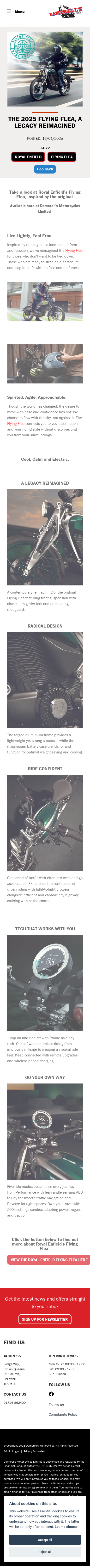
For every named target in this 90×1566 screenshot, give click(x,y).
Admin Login (11, 1451)
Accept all (45, 1540)
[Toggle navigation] (15, 11)
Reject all (44, 1552)
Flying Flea (62, 156)
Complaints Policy (63, 1414)
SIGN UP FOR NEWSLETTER (45, 1319)
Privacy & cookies (34, 1451)
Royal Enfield (28, 156)
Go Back (45, 169)
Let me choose (66, 1527)
